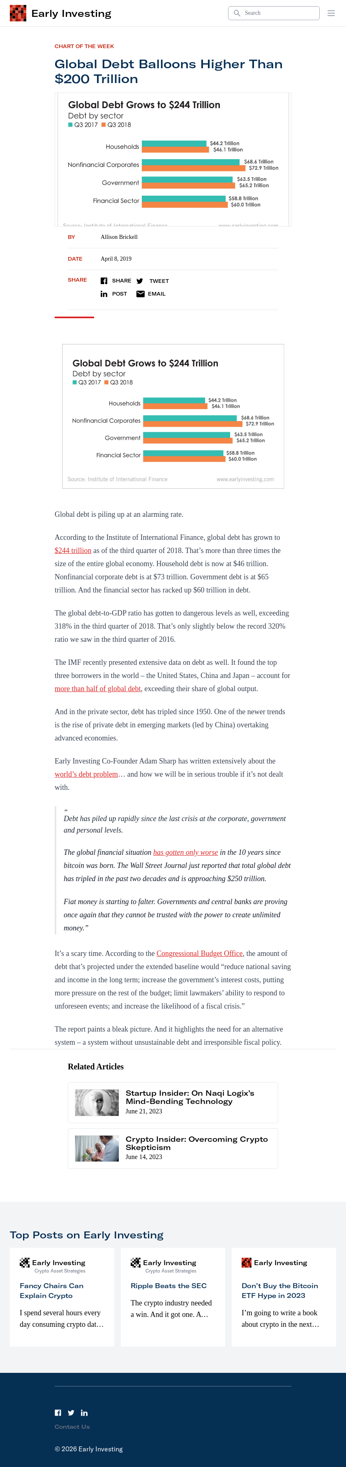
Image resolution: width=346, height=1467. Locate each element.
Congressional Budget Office (200, 953)
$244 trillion (73, 550)
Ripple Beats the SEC (169, 1286)
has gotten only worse (185, 852)
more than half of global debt (98, 689)
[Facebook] (58, 1412)
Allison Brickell (119, 237)
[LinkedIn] (84, 1412)
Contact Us (72, 1426)
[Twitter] (71, 1412)
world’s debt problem (86, 774)
